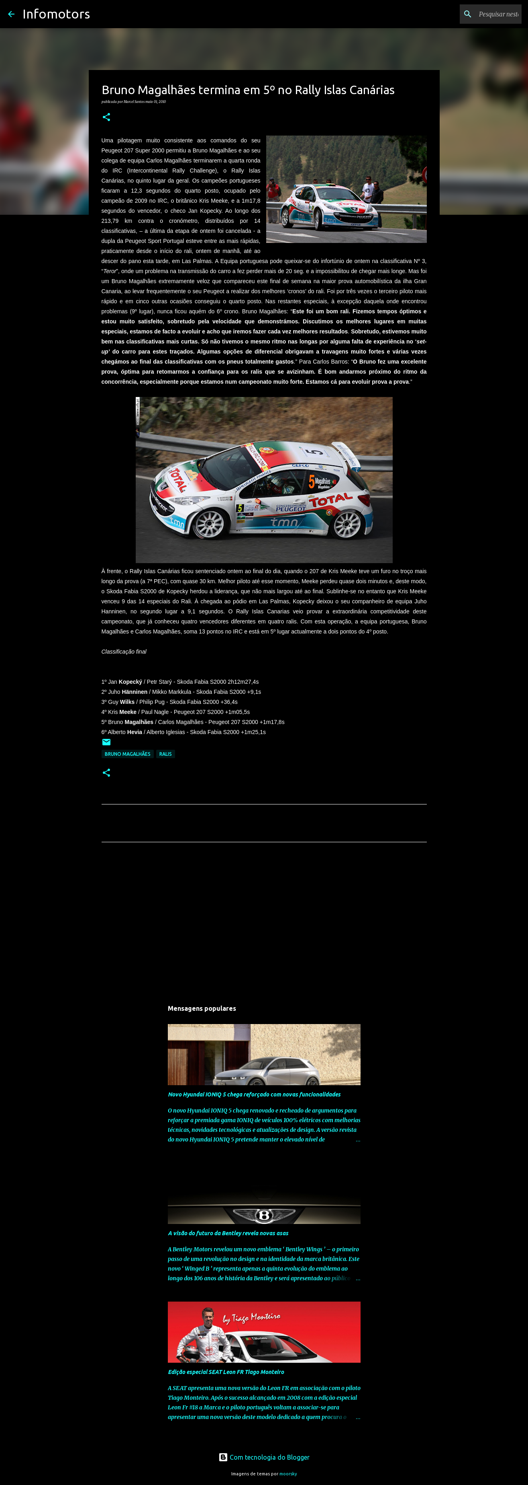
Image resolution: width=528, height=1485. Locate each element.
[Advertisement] (264, 923)
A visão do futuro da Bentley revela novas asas (228, 1233)
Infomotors (56, 13)
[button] (106, 117)
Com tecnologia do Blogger (264, 1457)
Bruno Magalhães (128, 754)
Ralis (165, 754)
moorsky (288, 1473)
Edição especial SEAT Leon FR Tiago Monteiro (226, 1372)
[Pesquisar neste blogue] (479, 14)
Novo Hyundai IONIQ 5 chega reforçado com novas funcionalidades (254, 1094)
